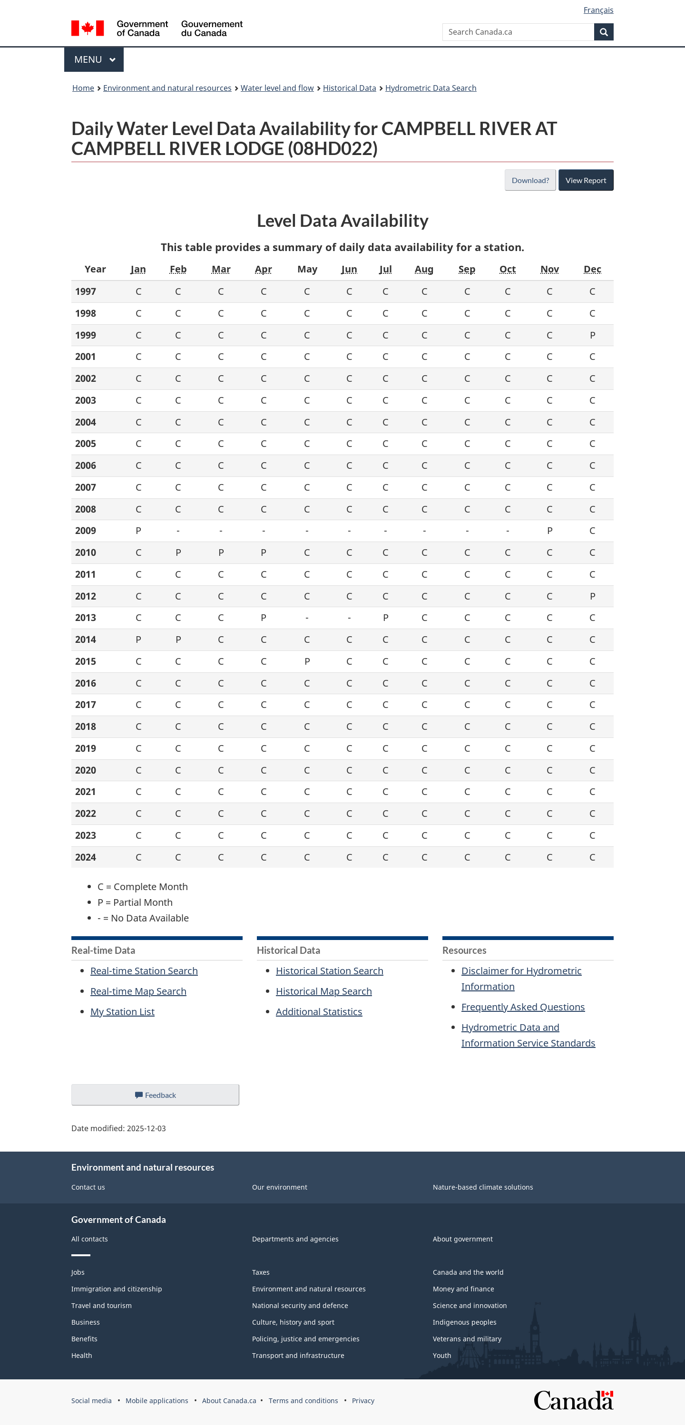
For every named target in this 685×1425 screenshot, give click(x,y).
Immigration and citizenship (116, 1288)
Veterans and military (467, 1338)
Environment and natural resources (167, 88)
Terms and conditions (303, 1400)
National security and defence (300, 1305)
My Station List (122, 1011)
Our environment (279, 1187)
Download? (529, 180)
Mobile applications (157, 1400)
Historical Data (349, 88)
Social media (91, 1400)
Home (83, 88)
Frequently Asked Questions (523, 1006)
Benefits (84, 1338)
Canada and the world (468, 1272)
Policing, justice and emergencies (306, 1338)
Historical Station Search (329, 970)
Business (85, 1322)
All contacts (89, 1238)
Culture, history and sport (293, 1322)
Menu (95, 59)
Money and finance (463, 1288)
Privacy (363, 1400)
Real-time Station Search (144, 970)
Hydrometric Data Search (431, 88)
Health (81, 1355)
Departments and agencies (295, 1238)
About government (463, 1238)
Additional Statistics (319, 1011)
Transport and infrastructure (298, 1355)
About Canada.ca (229, 1400)
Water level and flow (277, 88)
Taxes (261, 1272)
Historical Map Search (324, 991)
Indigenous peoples (465, 1322)
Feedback (165, 1097)
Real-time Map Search (138, 991)
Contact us (88, 1187)
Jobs (78, 1272)
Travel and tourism (101, 1305)
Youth (442, 1355)
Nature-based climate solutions (483, 1187)
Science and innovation (470, 1305)
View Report (586, 180)
